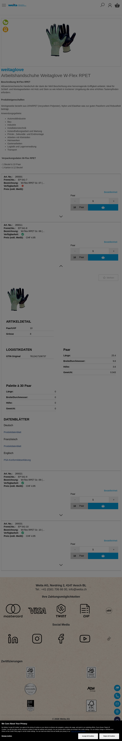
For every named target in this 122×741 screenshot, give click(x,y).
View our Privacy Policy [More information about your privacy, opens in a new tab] (78, 731)
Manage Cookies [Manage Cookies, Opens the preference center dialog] (7, 736)
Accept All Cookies (88, 736)
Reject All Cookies (109, 736)
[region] (61, 731)
